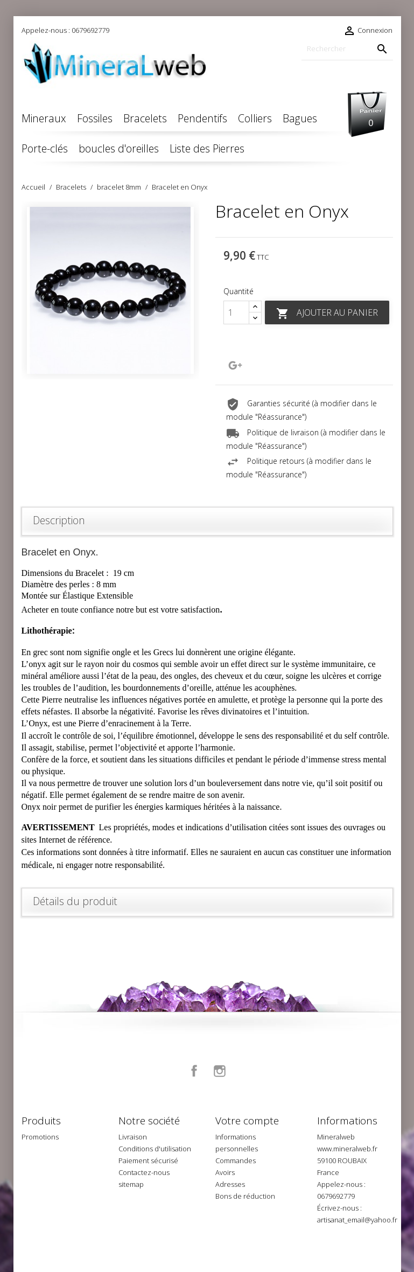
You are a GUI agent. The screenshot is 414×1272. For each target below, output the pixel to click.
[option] (110, 290)
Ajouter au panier (327, 313)
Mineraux (44, 118)
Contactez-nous (144, 1172)
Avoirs (225, 1172)
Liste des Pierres (207, 148)
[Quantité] (236, 312)
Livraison (132, 1137)
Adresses (230, 1184)
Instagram (219, 1071)
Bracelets (145, 118)
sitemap (131, 1184)
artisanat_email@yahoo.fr (357, 1220)
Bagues (300, 118)
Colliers (255, 118)
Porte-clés (45, 148)
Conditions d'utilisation (154, 1148)
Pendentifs (202, 118)
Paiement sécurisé (148, 1160)
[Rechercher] (347, 48)
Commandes (235, 1160)
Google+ (235, 365)
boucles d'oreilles (119, 148)
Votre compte (247, 1121)
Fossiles (95, 118)
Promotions (40, 1137)
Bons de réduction (245, 1196)
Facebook (194, 1071)
